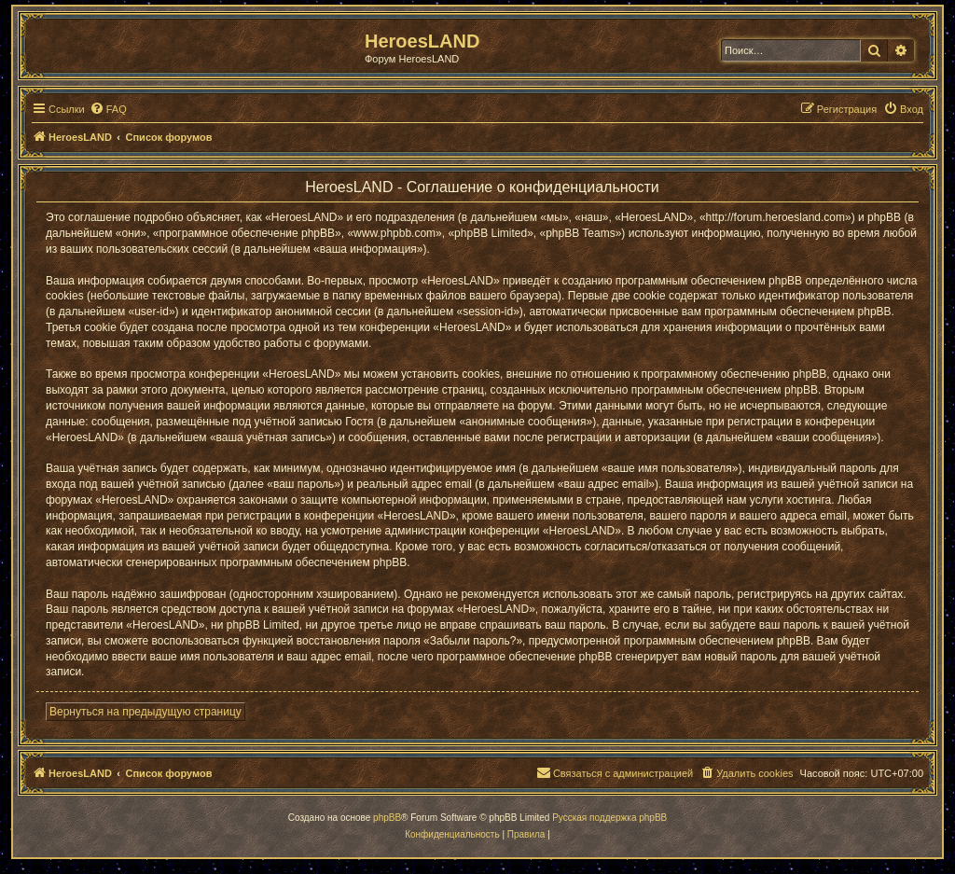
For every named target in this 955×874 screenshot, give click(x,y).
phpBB (387, 817)
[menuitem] (108, 109)
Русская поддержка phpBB (609, 817)
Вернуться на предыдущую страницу (145, 711)
